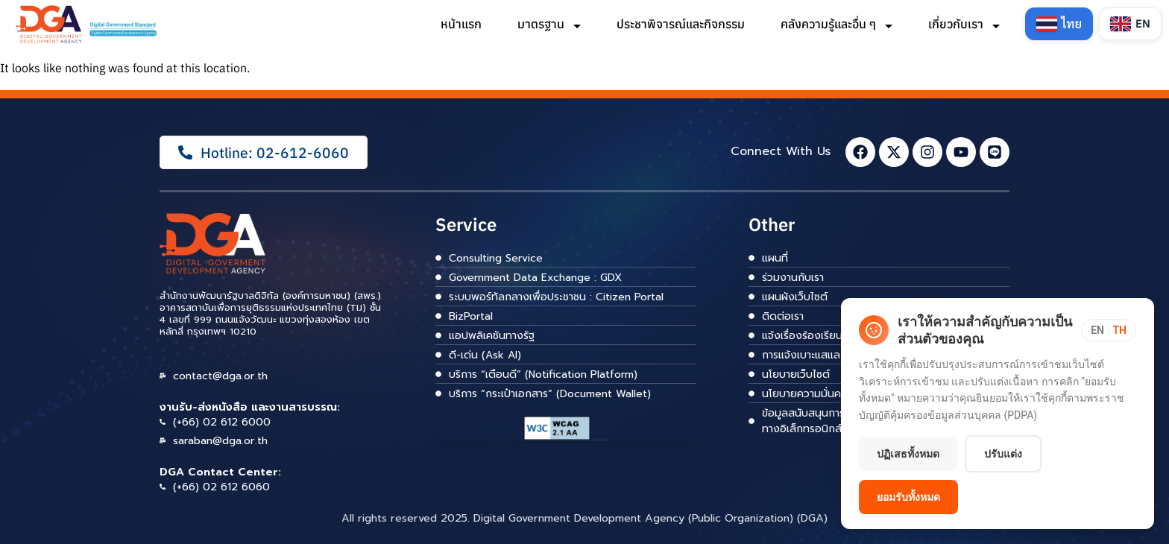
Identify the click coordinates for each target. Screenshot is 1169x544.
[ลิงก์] (87, 24)
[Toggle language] (1108, 330)
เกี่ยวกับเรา (962, 23)
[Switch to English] (1130, 23)
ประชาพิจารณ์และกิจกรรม (679, 23)
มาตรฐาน (547, 23)
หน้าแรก (459, 23)
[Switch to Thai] (1058, 23)
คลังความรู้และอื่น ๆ (835, 23)
